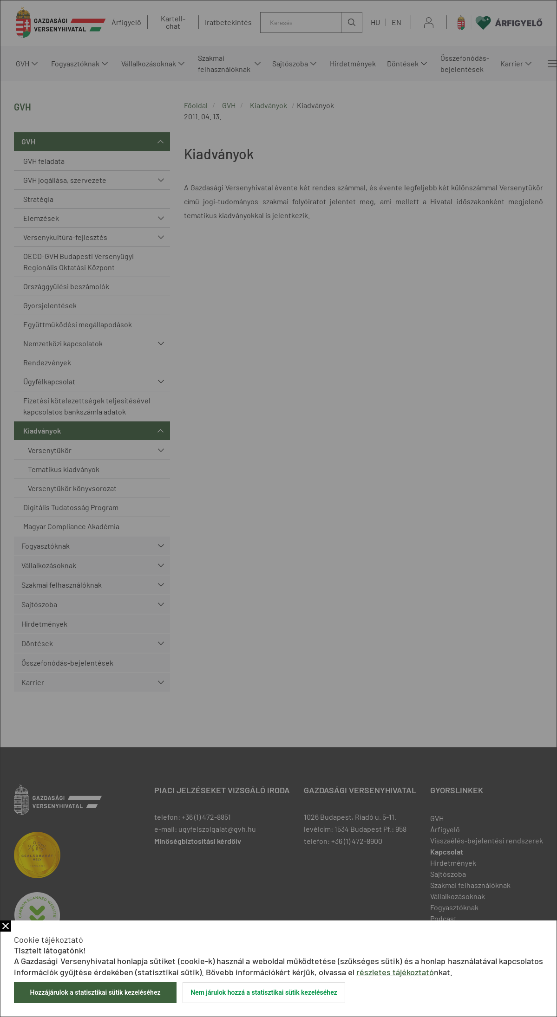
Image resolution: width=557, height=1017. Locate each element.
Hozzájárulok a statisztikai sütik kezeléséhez (95, 992)
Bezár (5, 926)
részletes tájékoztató (395, 972)
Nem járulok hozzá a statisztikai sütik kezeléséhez (263, 992)
